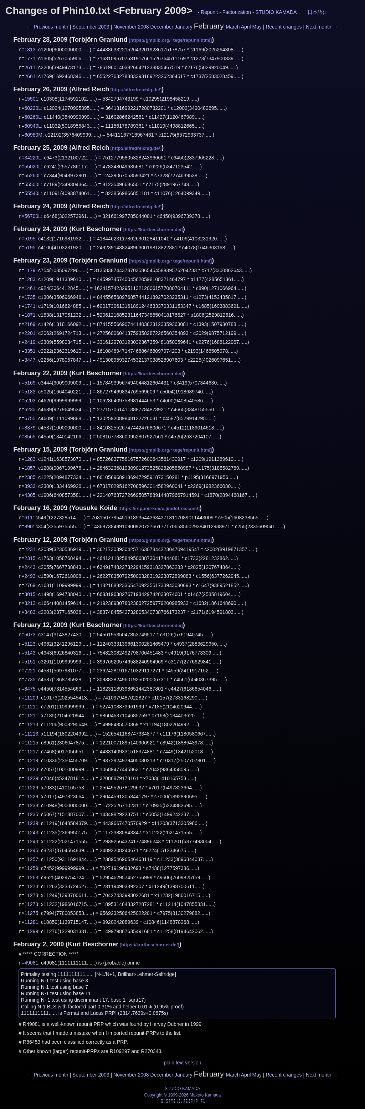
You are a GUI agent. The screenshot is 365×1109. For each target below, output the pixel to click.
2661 (29, 76)
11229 (31, 778)
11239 (31, 823)
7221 (29, 670)
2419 (29, 342)
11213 (31, 724)
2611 (29, 67)
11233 (31, 805)
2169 (29, 324)
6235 (29, 409)
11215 (31, 743)
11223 (31, 769)
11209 (31, 698)
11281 (31, 922)
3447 (29, 360)
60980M (33, 135)
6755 (29, 418)
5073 (29, 634)
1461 (29, 288)
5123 (29, 644)
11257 (31, 859)
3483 (29, 612)
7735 (29, 679)
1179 (29, 270)
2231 (29, 549)
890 (28, 526)
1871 (29, 315)
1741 (29, 306)
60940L (32, 126)
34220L (32, 158)
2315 (29, 558)
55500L (32, 184)
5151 (29, 662)
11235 (31, 814)
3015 (29, 594)
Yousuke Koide (94, 508)
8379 (29, 428)
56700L (32, 216)
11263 (31, 877)
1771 (29, 58)
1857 (29, 468)
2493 (29, 576)
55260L (32, 175)
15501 (31, 99)
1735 (29, 297)
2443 (29, 567)
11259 (31, 868)
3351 (29, 351)
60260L (32, 117)
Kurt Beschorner (96, 229)
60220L (32, 108)
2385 (29, 477)
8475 (29, 689)
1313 (29, 49)
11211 (31, 706)
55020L (32, 166)
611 (28, 517)
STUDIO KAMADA (276, 12)
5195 (29, 238)
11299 (31, 931)
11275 (31, 913)
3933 (29, 486)
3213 (29, 603)
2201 (29, 333)
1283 (29, 279)
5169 (29, 383)
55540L (32, 193)
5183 (29, 392)
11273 (31, 886)
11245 (31, 850)
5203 (29, 400)
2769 (29, 585)
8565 (29, 436)
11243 (31, 832)
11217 (31, 751)
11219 (31, 760)
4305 (29, 495)
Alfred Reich (90, 89)
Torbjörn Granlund (99, 39)
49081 (31, 963)
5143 (29, 653)
